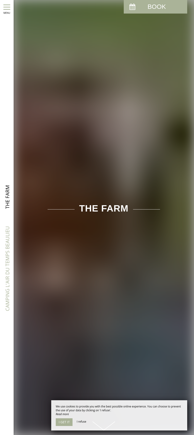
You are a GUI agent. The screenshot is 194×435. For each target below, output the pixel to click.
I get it (64, 422)
